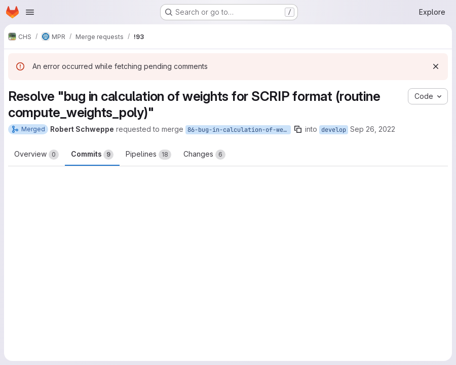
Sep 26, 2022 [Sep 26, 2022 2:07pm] (372, 129)
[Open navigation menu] (30, 12)
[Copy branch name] (298, 129)
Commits (92, 155)
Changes (204, 155)
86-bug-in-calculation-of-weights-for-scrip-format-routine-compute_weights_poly (239, 130)
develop (333, 130)
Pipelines (148, 155)
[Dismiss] (436, 66)
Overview (36, 155)
